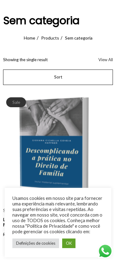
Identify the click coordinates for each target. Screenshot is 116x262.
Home (29, 37)
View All (105, 59)
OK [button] (69, 243)
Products (50, 37)
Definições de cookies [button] (35, 243)
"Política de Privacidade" (49, 226)
